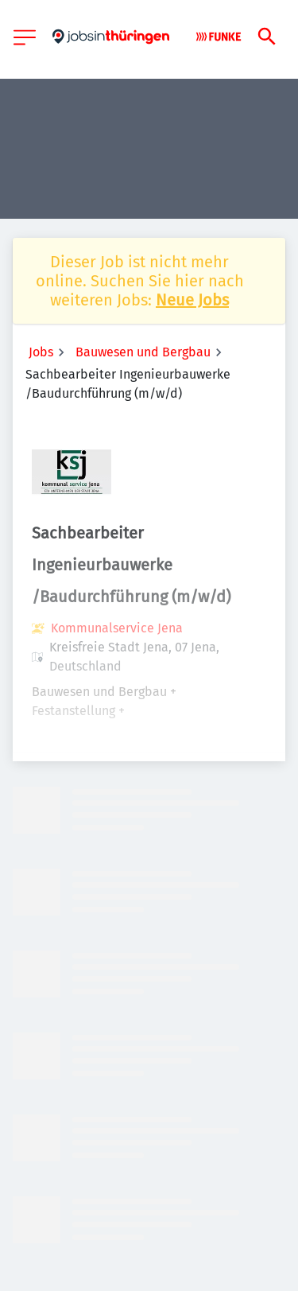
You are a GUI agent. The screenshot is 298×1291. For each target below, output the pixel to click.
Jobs (41, 352)
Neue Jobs (192, 299)
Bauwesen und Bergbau (143, 352)
